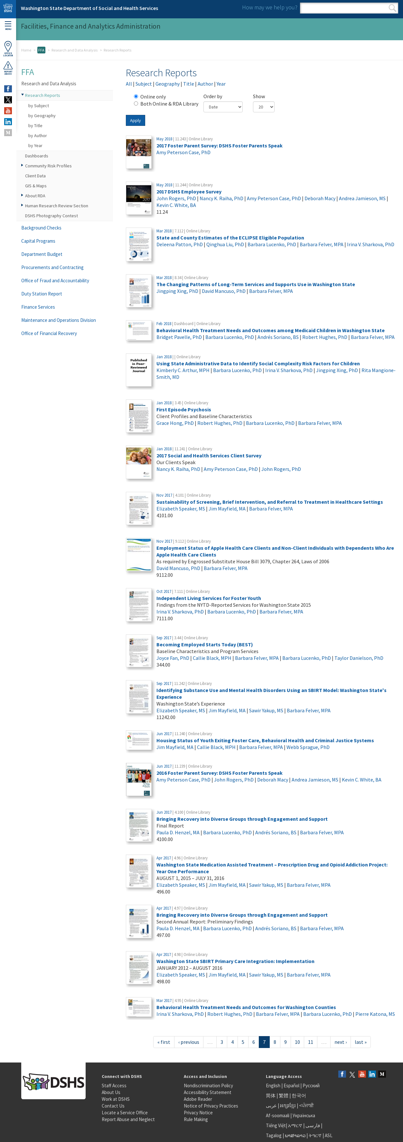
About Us (111, 1092)
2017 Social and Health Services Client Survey (208, 455)
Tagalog (274, 1135)
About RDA (35, 196)
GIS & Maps (36, 186)
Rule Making (196, 1119)
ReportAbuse (8, 68)
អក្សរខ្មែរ (288, 1105)
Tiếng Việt (276, 1125)
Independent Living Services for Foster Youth (208, 598)
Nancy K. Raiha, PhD (221, 198)
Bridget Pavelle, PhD (179, 337)
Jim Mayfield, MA (227, 508)
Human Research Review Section (56, 206)
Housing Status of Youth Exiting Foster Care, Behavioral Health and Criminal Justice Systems (265, 740)
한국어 (299, 1095)
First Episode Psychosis (183, 409)
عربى (271, 1105)
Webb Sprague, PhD (308, 747)
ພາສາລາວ (295, 1135)
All (129, 83)
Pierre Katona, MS (375, 1014)
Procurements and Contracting (52, 267)
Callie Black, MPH (212, 658)
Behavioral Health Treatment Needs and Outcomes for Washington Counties (246, 1007)
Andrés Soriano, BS (278, 337)
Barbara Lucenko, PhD (272, 244)
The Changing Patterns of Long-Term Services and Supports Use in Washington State (255, 284)
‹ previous (188, 1042)
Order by (212, 96)
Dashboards (36, 156)
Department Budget (41, 254)
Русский (311, 1085)
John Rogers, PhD (176, 198)
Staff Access (114, 1085)
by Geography (42, 115)
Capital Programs (38, 241)
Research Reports (42, 95)
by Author (37, 135)
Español (291, 1085)
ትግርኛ (315, 1135)
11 (310, 1042)
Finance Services (38, 307)
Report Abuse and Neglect (128, 1119)
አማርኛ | (296, 1125)
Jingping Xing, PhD (177, 291)
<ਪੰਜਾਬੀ (306, 1105)
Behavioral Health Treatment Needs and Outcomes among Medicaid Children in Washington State (270, 330)
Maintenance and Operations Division (58, 320)
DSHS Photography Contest (51, 216)
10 (297, 1042)
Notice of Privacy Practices (211, 1106)
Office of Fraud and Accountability (55, 280)
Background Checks (41, 228)
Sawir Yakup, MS (266, 710)
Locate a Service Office (125, 1112)
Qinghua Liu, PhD (225, 244)
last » (361, 1042)
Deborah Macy (320, 198)
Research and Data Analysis (75, 50)
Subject (144, 83)
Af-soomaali (277, 1115)
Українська (304, 1115)
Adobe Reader (198, 1099)
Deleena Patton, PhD (179, 244)
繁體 (284, 1095)
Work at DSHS (116, 1099)
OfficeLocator (8, 49)
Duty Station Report (41, 294)
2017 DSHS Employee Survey (188, 191)
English (273, 1085)
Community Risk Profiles (48, 166)
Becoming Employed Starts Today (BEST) (204, 644)
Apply (135, 120)
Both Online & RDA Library (166, 103)
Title (188, 83)
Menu (8, 26)
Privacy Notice (198, 1112)
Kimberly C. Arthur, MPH (183, 370)
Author (205, 83)
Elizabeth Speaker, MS (180, 508)
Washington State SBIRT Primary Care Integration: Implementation (235, 961)
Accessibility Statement (207, 1092)
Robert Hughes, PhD (324, 337)
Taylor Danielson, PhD (358, 658)
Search (392, 8)
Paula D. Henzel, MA (178, 832)
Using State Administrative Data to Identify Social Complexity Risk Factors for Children (258, 363)
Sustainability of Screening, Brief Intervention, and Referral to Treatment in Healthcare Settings (269, 502)
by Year (35, 145)
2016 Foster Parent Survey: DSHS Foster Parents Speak (219, 773)
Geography (167, 83)
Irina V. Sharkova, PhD (370, 244)
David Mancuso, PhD (224, 291)
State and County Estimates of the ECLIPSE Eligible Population (230, 237)
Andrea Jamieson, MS (362, 198)
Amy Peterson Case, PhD (183, 152)
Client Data (35, 176)
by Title (35, 125)
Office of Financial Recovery (49, 333)
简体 (271, 1095)
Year (221, 83)
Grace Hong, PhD (175, 423)
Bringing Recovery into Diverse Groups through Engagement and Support (242, 819)
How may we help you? (269, 7)
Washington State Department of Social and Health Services (89, 8)
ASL (329, 1135)
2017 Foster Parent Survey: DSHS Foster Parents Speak (219, 145)
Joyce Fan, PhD (172, 658)
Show (259, 96)
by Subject (38, 105)
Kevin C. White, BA (176, 205)
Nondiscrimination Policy (208, 1085)
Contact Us (113, 1106)
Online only (150, 96)
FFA (41, 50)
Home (26, 50)
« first (163, 1042)
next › (340, 1042)
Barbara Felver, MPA (321, 244)
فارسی (312, 1125)
